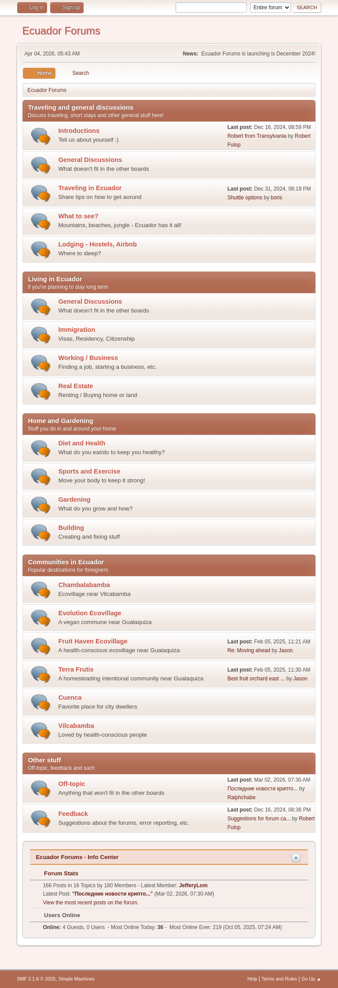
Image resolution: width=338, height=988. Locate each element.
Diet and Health (81, 443)
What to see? (78, 216)
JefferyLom (193, 885)
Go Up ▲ (311, 978)
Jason (286, 650)
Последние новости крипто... (263, 789)
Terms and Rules (279, 978)
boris (276, 198)
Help (252, 978)
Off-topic (71, 783)
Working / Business (88, 357)
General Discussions (90, 159)
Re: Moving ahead (249, 650)
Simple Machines (77, 978)
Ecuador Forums (61, 31)
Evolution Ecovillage (89, 613)
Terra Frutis (75, 669)
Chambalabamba (84, 584)
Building (71, 527)
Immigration (76, 329)
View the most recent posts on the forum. (91, 903)
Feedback (73, 813)
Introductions (78, 130)
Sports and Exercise (89, 471)
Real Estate (75, 385)
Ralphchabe (242, 797)
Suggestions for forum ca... (259, 818)
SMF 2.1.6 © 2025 (36, 978)
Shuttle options (245, 198)
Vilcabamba (76, 725)
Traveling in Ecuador (89, 187)
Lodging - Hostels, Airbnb (97, 244)
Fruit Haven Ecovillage (92, 641)
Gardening (74, 499)
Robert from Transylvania (257, 136)
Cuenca (69, 697)
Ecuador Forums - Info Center (77, 857)
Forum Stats (56, 873)
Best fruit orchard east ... (256, 679)
